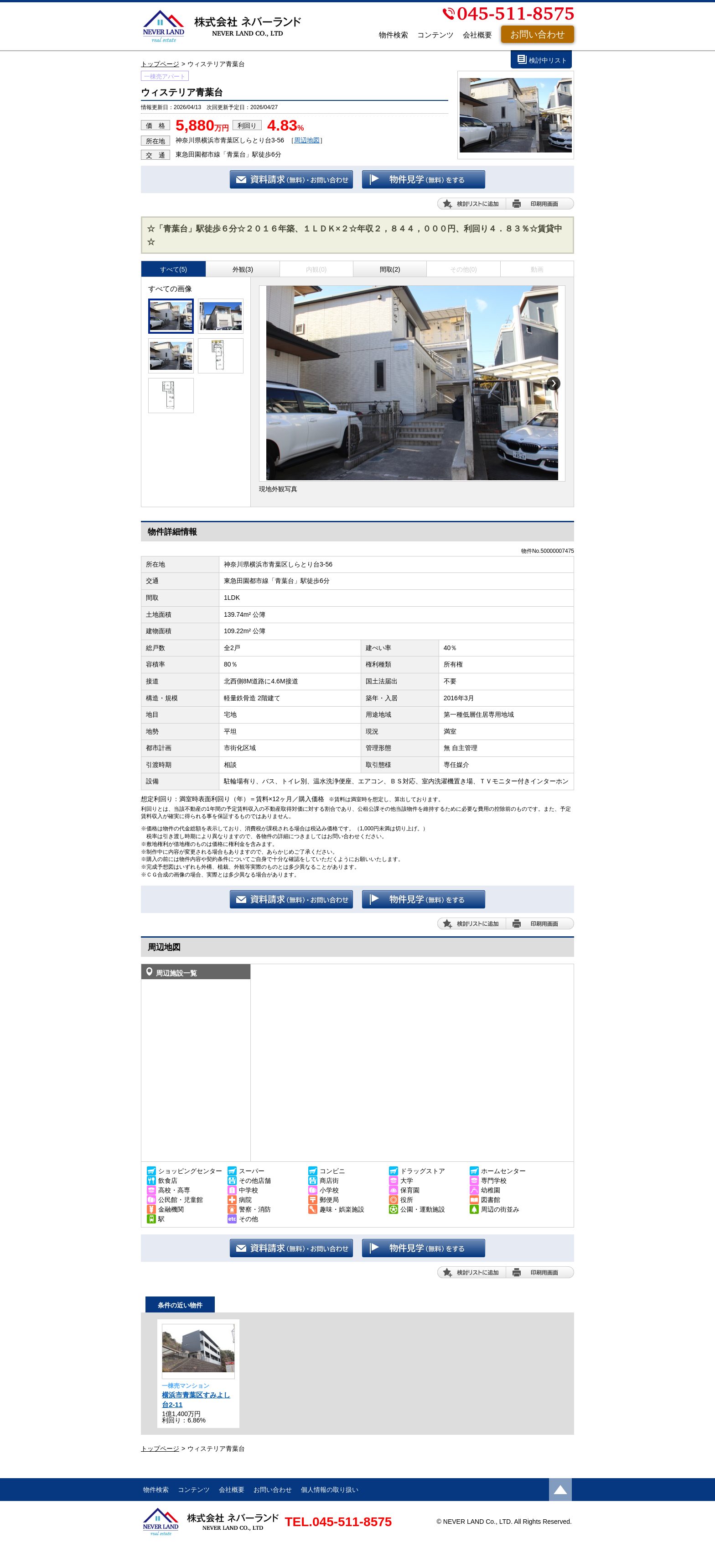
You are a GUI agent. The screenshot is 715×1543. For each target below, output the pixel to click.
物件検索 (393, 35)
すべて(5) (173, 269)
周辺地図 (307, 140)
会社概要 (477, 35)
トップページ (160, 64)
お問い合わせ (537, 34)
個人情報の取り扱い (329, 1489)
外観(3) (243, 269)
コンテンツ (435, 35)
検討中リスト (548, 60)
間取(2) (390, 269)
